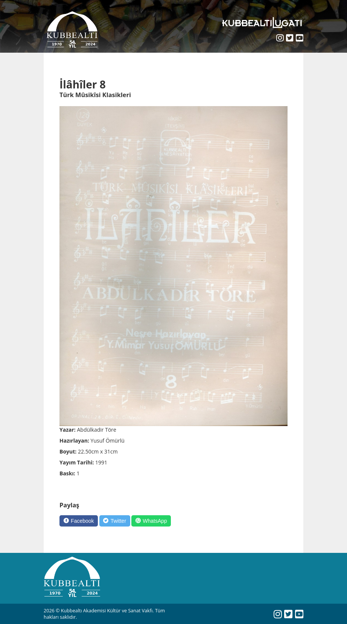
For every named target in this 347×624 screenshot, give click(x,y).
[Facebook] (78, 521)
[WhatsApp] (151, 521)
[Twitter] (114, 521)
